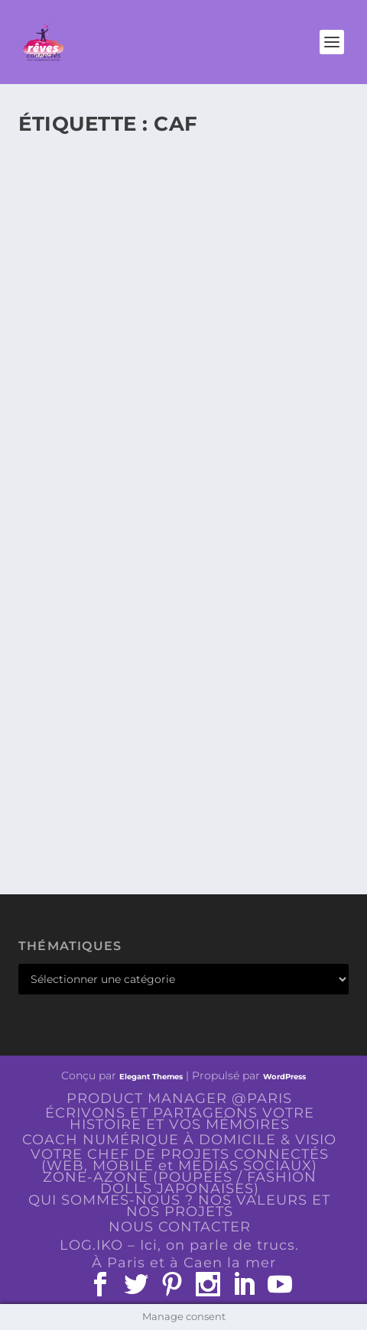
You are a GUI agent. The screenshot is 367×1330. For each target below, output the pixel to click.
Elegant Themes (151, 1077)
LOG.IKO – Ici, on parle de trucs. (179, 1245)
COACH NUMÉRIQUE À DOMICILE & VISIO (179, 1139)
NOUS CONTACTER (180, 1226)
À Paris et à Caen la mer (184, 1262)
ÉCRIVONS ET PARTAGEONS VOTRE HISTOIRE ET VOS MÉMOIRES (179, 1119)
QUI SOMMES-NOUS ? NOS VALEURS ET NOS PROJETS (179, 1206)
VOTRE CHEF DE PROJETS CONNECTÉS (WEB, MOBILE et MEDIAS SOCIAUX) (180, 1160)
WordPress (284, 1077)
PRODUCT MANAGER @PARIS (179, 1098)
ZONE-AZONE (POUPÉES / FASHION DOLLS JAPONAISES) (180, 1183)
